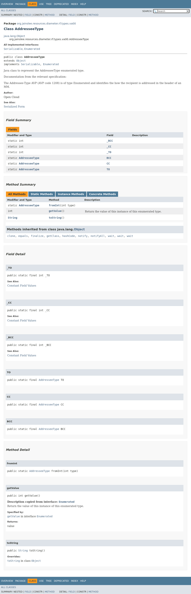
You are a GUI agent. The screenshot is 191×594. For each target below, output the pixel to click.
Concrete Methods (102, 194)
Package (20, 4)
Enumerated (32, 48)
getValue (55, 210)
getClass (53, 235)
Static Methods (42, 194)
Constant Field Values (21, 285)
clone (11, 235)
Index (74, 4)
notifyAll (98, 235)
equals (23, 235)
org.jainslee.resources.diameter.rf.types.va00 (46, 23)
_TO (109, 152)
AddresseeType (29, 157)
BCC (109, 157)
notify (82, 235)
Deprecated (61, 4)
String (12, 217)
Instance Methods (71, 194)
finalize (37, 235)
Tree (49, 4)
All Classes (8, 10)
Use (41, 4)
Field (28, 15)
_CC (109, 146)
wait (111, 235)
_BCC (110, 140)
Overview (7, 4)
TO (108, 169)
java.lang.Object (14, 36)
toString (55, 217)
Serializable (13, 48)
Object (21, 60)
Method (50, 15)
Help (83, 4)
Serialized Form (14, 106)
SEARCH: (147, 11)
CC (108, 163)
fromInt (54, 205)
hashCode (68, 235)
